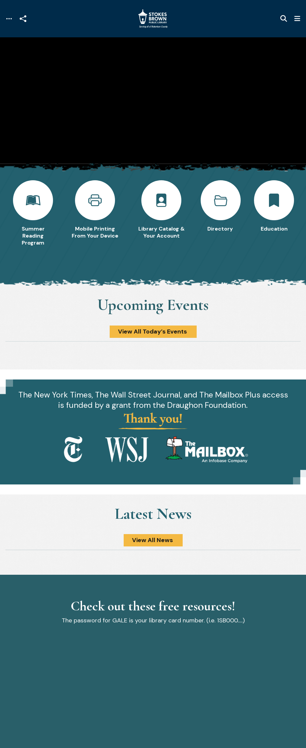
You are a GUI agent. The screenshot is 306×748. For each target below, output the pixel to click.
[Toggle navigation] (9, 18)
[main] (153, 392)
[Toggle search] (283, 18)
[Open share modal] (23, 18)
